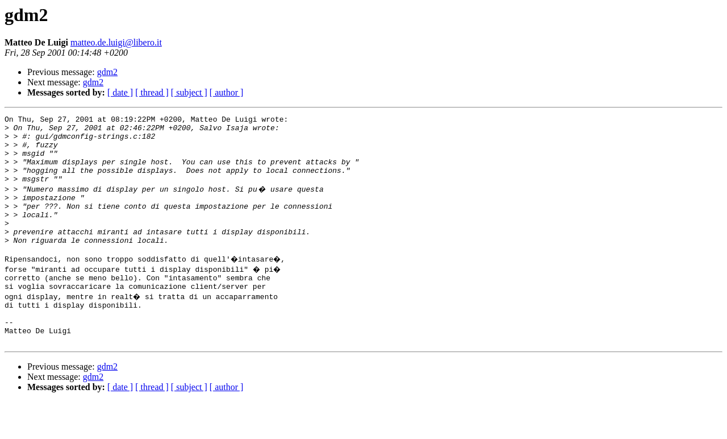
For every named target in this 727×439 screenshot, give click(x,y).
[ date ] (120, 92)
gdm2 (107, 72)
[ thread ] (152, 92)
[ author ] (227, 92)
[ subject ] (189, 92)
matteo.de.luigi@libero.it (116, 42)
